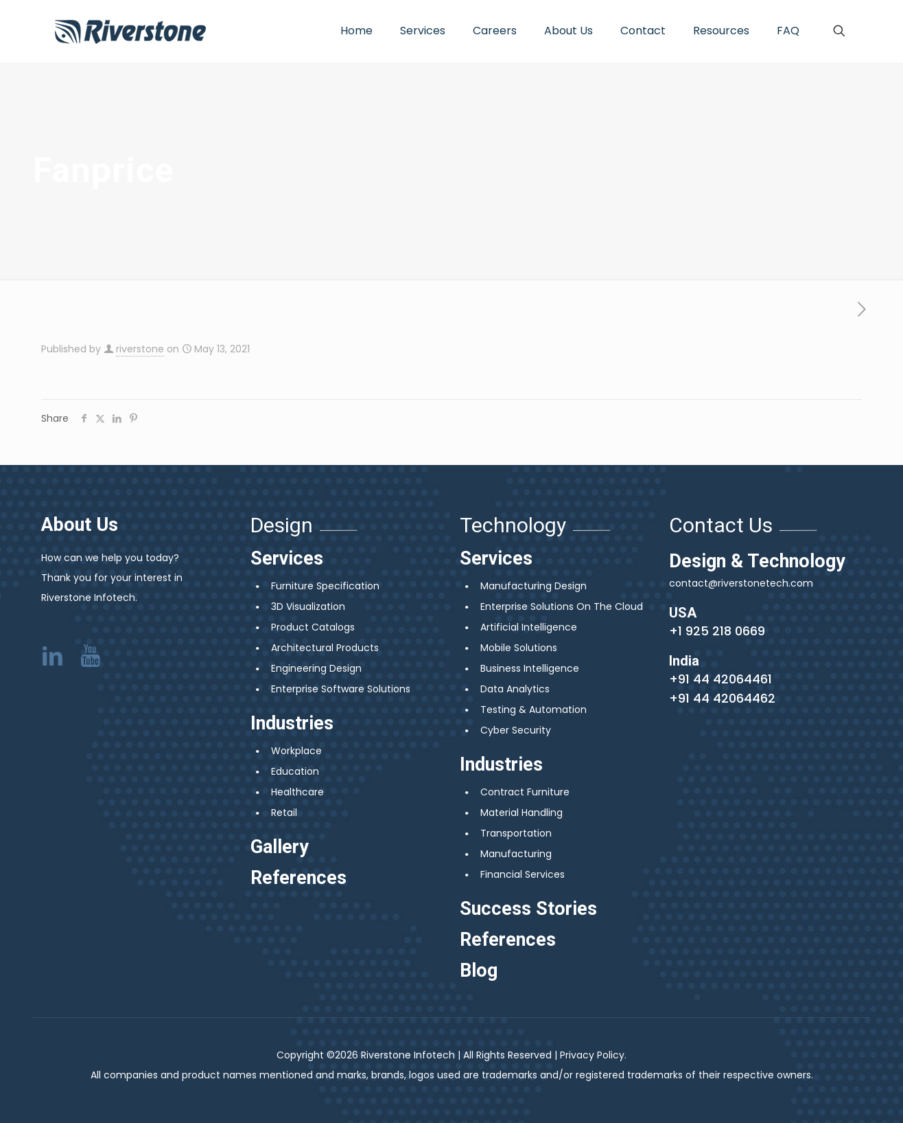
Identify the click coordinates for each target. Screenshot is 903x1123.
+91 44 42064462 (722, 698)
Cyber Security (515, 730)
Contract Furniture (525, 792)
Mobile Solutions (518, 648)
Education (295, 771)
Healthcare (297, 792)
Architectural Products (325, 648)
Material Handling (521, 812)
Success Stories (528, 909)
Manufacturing (516, 854)
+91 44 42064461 (720, 679)
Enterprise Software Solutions (340, 689)
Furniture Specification (325, 586)
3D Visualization (308, 606)
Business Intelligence (529, 668)
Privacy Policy (592, 1055)
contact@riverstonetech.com (741, 583)
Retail (284, 812)
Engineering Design (316, 668)
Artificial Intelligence (528, 627)
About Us (79, 525)
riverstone (140, 349)
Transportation (516, 833)
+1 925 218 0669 (717, 630)
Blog (478, 971)
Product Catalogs (313, 627)
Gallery (279, 847)
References (298, 878)
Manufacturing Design (533, 586)
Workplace (296, 751)
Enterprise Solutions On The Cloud (561, 606)
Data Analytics (515, 689)
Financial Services (522, 874)
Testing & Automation (533, 709)
